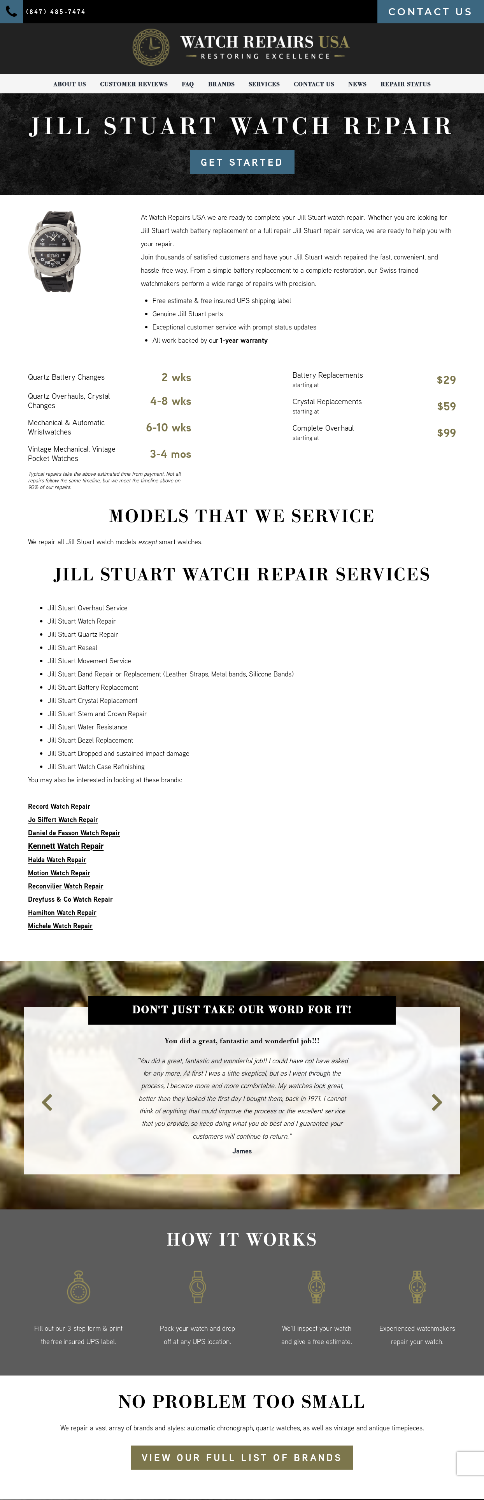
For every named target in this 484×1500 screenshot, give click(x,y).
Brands (221, 84)
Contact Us (314, 84)
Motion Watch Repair (59, 873)
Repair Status (406, 84)
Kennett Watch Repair (65, 846)
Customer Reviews (134, 84)
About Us (69, 84)
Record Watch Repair (59, 806)
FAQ (188, 84)
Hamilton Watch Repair (62, 912)
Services (264, 84)
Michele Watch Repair (60, 925)
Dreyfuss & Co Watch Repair (70, 899)
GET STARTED (242, 162)
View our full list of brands (242, 1457)
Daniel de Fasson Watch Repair (74, 833)
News (357, 84)
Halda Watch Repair (57, 859)
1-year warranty (244, 340)
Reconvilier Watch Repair (65, 886)
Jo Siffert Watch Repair (63, 819)
